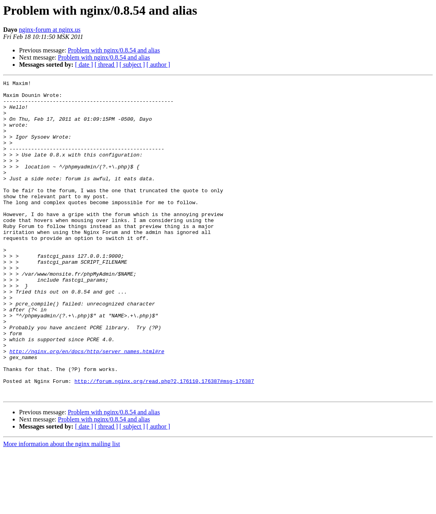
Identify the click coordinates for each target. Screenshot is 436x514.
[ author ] (158, 64)
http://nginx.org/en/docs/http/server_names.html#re (87, 406)
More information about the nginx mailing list (61, 507)
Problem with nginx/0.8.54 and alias (114, 50)
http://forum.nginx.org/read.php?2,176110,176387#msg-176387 (164, 441)
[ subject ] (132, 64)
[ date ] (84, 64)
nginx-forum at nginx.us (50, 29)
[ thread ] (106, 64)
